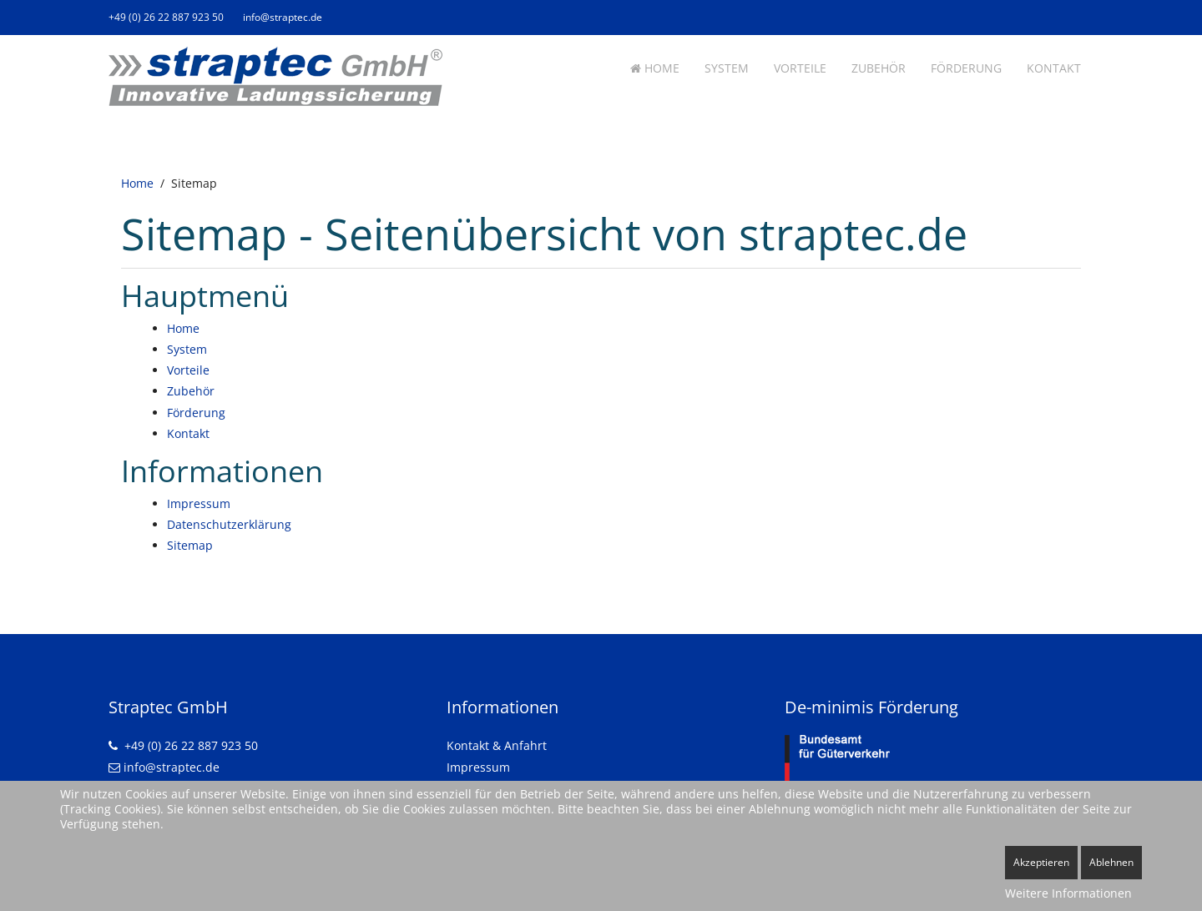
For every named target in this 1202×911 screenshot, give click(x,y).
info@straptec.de (282, 17)
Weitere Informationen (1068, 893)
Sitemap (190, 545)
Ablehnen (1111, 862)
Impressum (198, 503)
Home (654, 68)
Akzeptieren (1041, 862)
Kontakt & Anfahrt (497, 745)
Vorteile (800, 68)
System (727, 68)
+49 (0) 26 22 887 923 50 (166, 17)
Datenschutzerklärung (229, 524)
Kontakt (1054, 68)
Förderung (966, 68)
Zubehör (878, 68)
